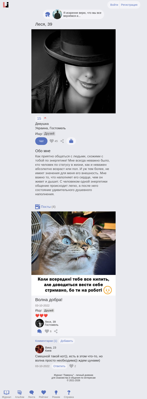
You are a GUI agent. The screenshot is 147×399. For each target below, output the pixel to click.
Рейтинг (43, 397)
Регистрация (129, 4)
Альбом (19, 397)
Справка (69, 397)
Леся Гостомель (51, 323)
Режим (56, 397)
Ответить (59, 366)
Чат (41, 141)
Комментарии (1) (46, 340)
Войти (114, 4)
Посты (46, 207)
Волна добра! (48, 299)
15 (39, 118)
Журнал (6, 397)
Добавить (66, 340)
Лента (31, 397)
